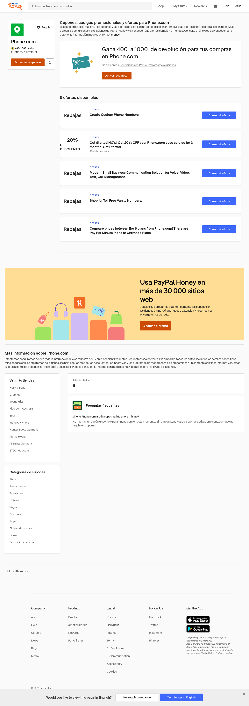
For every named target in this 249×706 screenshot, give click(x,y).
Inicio (8, 571)
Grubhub (15, 394)
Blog (34, 648)
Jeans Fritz (16, 401)
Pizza (13, 479)
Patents (111, 633)
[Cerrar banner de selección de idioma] (244, 694)
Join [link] (226, 6)
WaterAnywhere (19, 422)
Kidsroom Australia (21, 408)
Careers (36, 633)
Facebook (155, 617)
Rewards (200, 6)
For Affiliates (75, 640)
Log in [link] (237, 6)
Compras (15, 514)
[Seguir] (43, 27)
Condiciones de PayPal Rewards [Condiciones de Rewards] (139, 65)
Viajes (13, 507)
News (34, 640)
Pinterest (154, 640)
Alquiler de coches (21, 528)
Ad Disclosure (115, 648)
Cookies (112, 671)
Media (35, 656)
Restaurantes (18, 486)
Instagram (155, 633)
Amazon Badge (77, 625)
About (35, 617)
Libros (13, 535)
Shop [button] (162, 6)
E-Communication (118, 656)
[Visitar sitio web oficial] (50, 62)
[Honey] (15, 6)
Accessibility (114, 664)
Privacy (111, 617)
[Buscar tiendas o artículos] (90, 6)
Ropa (13, 521)
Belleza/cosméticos (22, 542)
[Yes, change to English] (181, 697)
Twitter (153, 625)
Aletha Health (18, 436)
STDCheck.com (19, 450)
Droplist (73, 617)
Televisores (16, 493)
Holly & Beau (17, 387)
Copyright (113, 625)
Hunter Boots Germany (24, 429)
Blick (12, 415)
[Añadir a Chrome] (155, 325)
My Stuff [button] (180, 6)
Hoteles (14, 500)
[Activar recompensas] (28, 62)
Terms (111, 640)
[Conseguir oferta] (219, 115)
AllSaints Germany (21, 443)
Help (34, 625)
